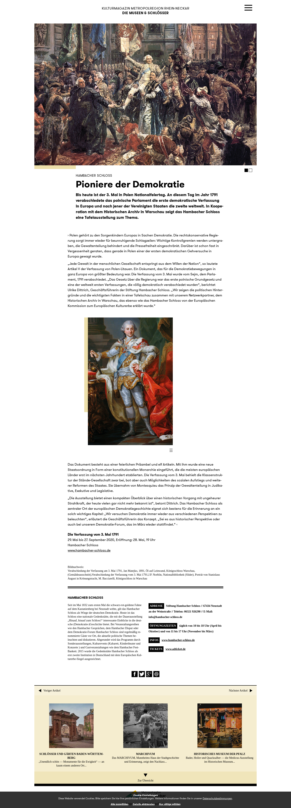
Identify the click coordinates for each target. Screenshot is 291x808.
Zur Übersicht (145, 778)
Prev (78, 94)
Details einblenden (144, 804)
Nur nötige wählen (169, 804)
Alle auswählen (119, 804)
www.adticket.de (176, 649)
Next (190, 94)
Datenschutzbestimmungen (217, 798)
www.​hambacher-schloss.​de (89, 550)
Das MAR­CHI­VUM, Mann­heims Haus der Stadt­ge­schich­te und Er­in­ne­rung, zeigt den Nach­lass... (145, 733)
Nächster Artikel (241, 690)
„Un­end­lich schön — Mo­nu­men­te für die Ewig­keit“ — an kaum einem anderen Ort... (71, 735)
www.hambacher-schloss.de (178, 640)
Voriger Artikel (49, 690)
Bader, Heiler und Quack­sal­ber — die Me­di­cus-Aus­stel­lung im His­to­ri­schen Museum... (219, 733)
